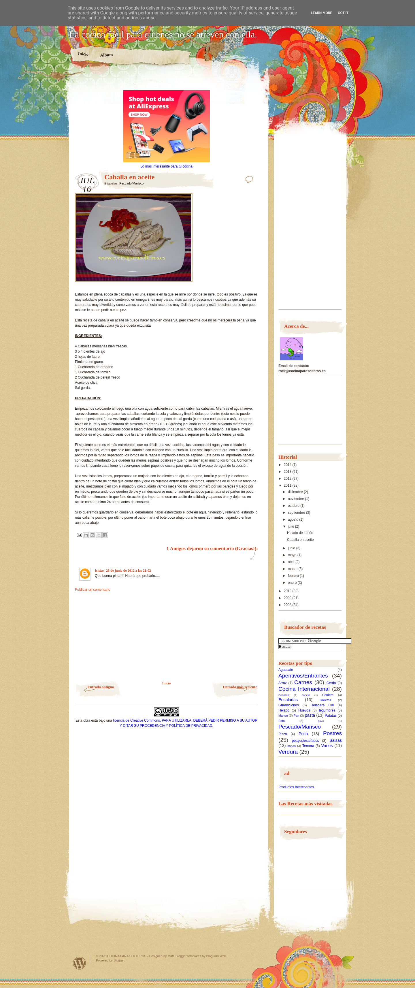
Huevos (304, 710)
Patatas (331, 716)
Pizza (282, 734)
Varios (327, 745)
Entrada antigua (101, 687)
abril (291, 562)
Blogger (119, 960)
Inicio (83, 54)
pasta (310, 715)
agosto (293, 519)
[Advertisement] (166, 80)
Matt (171, 956)
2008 (288, 605)
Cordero (327, 695)
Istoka (99, 571)
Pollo (303, 733)
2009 (288, 598)
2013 (288, 472)
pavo (321, 720)
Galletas (325, 700)
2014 (288, 465)
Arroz (282, 683)
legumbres (327, 710)
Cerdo (331, 683)
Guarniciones (288, 705)
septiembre (297, 513)
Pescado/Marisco (131, 183)
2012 (288, 479)
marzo (293, 569)
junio (292, 548)
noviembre (296, 499)
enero (293, 583)
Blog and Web (216, 956)
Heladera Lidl (322, 705)
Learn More (321, 13)
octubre (294, 506)
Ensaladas (288, 699)
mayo (292, 555)
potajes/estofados (305, 741)
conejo (306, 695)
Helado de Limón (300, 533)
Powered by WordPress (79, 963)
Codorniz (283, 695)
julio (291, 526)
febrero (294, 576)
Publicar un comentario (92, 590)
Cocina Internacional (304, 689)
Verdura (288, 752)
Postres (332, 733)
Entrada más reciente (240, 687)
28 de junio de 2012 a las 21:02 (128, 571)
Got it (343, 13)
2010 (288, 591)
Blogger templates (188, 956)
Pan (296, 715)
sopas (291, 746)
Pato (281, 720)
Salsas (335, 740)
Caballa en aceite (300, 540)
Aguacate (285, 670)
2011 (288, 485)
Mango (283, 715)
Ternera (308, 746)
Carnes (303, 682)
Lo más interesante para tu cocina (166, 166)
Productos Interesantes (296, 787)
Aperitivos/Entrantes (303, 676)
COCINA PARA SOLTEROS (126, 956)
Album (106, 54)
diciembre (296, 492)
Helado (283, 710)
